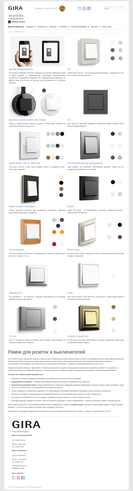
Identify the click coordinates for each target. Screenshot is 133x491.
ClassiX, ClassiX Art (78, 336)
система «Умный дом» (92, 394)
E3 (69, 69)
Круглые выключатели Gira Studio (27, 120)
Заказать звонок (16, 22)
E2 (69, 120)
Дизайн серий (19, 31)
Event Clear (74, 249)
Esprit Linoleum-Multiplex (22, 206)
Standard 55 (15, 293)
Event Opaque (16, 249)
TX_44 (12, 336)
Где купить (94, 26)
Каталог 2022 (106, 26)
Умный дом (41, 26)
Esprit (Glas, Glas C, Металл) (24, 163)
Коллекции (53, 26)
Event (71, 206)
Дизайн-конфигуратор (21, 69)
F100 (70, 293)
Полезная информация (79, 26)
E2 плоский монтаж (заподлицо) (85, 163)
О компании (63, 26)
